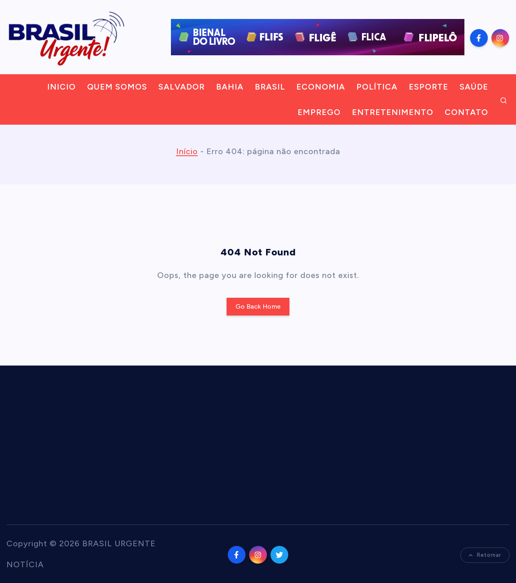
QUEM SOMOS (117, 87)
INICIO (61, 87)
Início (187, 151)
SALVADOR (181, 87)
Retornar (485, 555)
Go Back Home (258, 306)
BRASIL (270, 87)
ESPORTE (428, 87)
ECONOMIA (320, 87)
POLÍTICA (376, 87)
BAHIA (229, 87)
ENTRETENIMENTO (392, 112)
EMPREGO (319, 112)
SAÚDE (474, 87)
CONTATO (466, 112)
